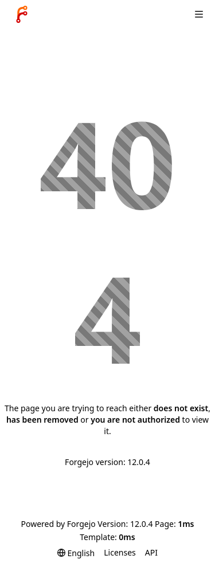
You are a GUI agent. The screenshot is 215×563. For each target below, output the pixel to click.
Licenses (120, 552)
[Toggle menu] (199, 14)
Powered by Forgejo (58, 523)
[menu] (76, 553)
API (151, 552)
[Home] (22, 14)
